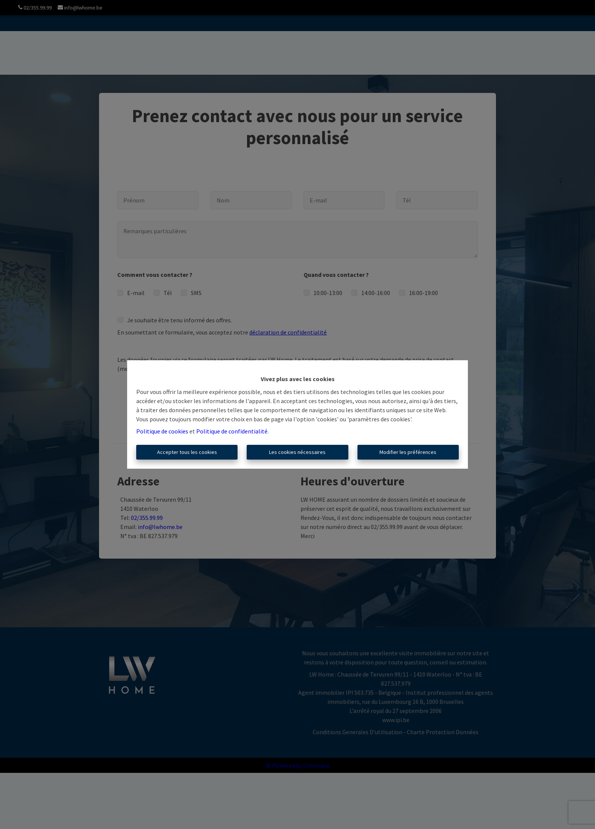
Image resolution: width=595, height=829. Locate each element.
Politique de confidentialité (232, 431)
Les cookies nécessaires (297, 452)
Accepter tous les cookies (187, 452)
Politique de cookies (162, 431)
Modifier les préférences (407, 452)
